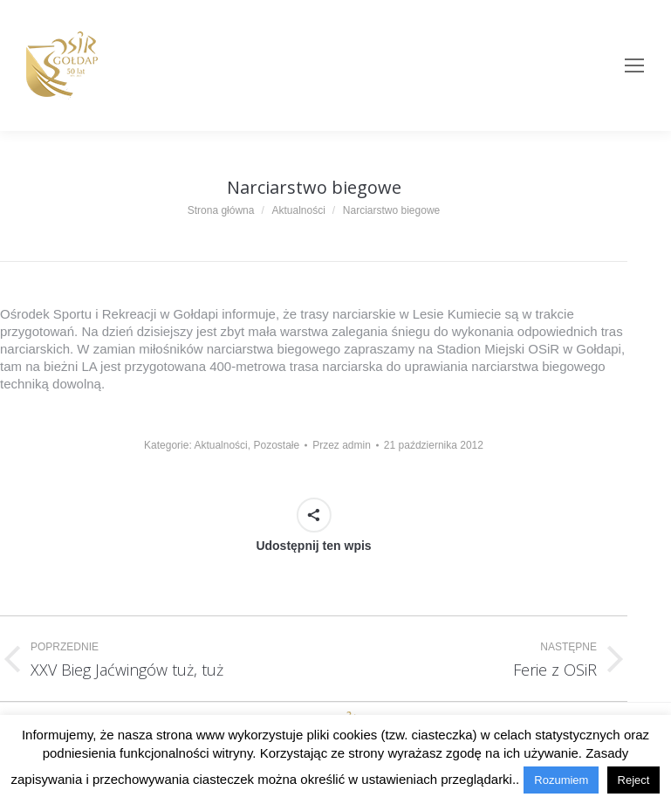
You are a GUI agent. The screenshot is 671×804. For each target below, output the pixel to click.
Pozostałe (276, 445)
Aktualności (220, 445)
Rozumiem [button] (561, 780)
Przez (341, 445)
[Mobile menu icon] (634, 65)
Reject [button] (634, 780)
